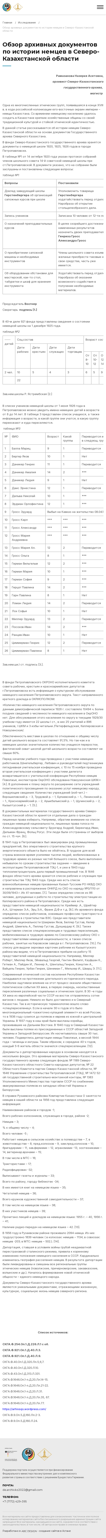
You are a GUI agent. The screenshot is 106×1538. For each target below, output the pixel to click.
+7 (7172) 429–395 (15, 1501)
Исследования (27, 22)
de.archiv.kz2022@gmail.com (23, 1489)
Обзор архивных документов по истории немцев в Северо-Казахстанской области (48, 29)
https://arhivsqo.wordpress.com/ (24, 1409)
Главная (7, 22)
